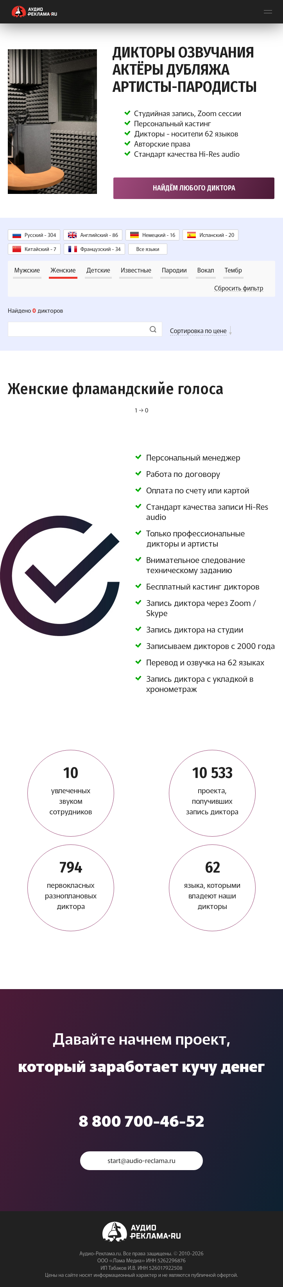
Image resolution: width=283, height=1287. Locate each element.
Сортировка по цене (198, 328)
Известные (136, 267)
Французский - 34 (101, 246)
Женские (62, 267)
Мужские (27, 267)
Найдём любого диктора (194, 185)
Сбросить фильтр (238, 285)
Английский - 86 (99, 232)
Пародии (174, 267)
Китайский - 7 (40, 246)
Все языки (147, 246)
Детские (98, 267)
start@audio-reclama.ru (141, 1158)
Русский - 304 (40, 232)
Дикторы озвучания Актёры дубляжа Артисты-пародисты (192, 68)
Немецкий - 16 (158, 232)
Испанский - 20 (216, 232)
